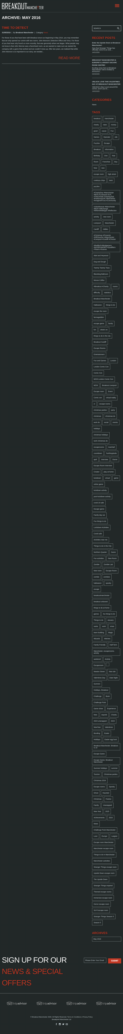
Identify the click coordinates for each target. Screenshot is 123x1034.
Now (95, 168)
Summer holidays (100, 768)
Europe (104, 836)
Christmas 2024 (100, 780)
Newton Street (99, 672)
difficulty (97, 293)
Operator (107, 137)
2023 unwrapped (100, 721)
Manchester (109, 223)
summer (114, 768)
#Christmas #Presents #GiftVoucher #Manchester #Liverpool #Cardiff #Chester (105, 237)
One (105, 156)
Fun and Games (100, 361)
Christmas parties (111, 774)
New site (112, 672)
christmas (97, 416)
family (110, 323)
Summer (97, 684)
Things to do (98, 620)
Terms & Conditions (74, 1017)
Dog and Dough (100, 262)
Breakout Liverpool (109, 385)
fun (95, 330)
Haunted (106, 793)
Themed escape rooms (102, 892)
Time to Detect (15, 27)
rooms (115, 286)
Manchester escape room (103, 848)
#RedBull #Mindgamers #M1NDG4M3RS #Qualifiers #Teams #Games (105, 247)
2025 (107, 811)
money (113, 125)
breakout (97, 118)
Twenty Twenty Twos (102, 268)
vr (94, 404)
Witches (107, 639)
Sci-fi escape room (101, 910)
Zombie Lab (108, 564)
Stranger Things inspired (103, 886)
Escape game (99, 509)
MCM (96, 385)
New (95, 715)
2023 (113, 721)
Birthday (97, 156)
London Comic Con (101, 367)
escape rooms (104, 404)
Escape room (99, 391)
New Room (112, 558)
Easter (106, 733)
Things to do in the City (102, 546)
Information (109, 149)
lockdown (97, 478)
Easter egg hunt (111, 739)
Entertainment (99, 354)
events (115, 422)
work (104, 626)
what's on (104, 330)
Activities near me (100, 540)
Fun (112, 131)
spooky (108, 583)
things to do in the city (102, 336)
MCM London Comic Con (103, 379)
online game (98, 484)
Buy (115, 162)
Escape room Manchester (104, 842)
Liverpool (97, 223)
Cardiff (96, 229)
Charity (114, 715)
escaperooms (99, 447)
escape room (99, 174)
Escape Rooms (99, 348)
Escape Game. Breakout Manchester (103, 761)
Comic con (98, 398)
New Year (97, 811)
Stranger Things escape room (105, 867)
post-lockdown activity (102, 496)
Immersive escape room (103, 898)
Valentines (109, 727)
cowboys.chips (99, 180)
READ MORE (69, 58)
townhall (111, 447)
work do (97, 422)
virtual (107, 478)
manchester (109, 118)
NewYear (97, 727)
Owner (114, 459)
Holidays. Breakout (101, 690)
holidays (97, 429)
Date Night (113, 678)
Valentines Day (99, 678)
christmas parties (100, 410)
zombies (107, 577)
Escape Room (111, 571)
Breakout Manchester (102, 299)
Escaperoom (99, 665)
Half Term (113, 645)
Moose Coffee (99, 280)
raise (105, 125)
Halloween (98, 305)
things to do (110, 305)
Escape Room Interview (103, 466)
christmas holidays (101, 435)
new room (107, 217)
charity (96, 125)
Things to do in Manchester (104, 855)
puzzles (97, 186)
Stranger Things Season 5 (104, 916)
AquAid (104, 715)
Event (110, 391)
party (113, 410)
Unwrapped (107, 805)
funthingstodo (111, 453)
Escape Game (99, 754)
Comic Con (98, 373)
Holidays (97, 739)
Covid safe (98, 534)
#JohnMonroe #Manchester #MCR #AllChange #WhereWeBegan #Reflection (105, 209)
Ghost (96, 793)
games (96, 614)
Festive (108, 799)
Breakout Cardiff (100, 342)
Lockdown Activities (101, 527)
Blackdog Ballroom (101, 274)
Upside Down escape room (104, 873)
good (96, 131)
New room (98, 571)
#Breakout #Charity (101, 286)
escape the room (100, 311)
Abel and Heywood (101, 256)
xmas (112, 626)
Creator (97, 472)
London (113, 361)
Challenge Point (100, 702)
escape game (99, 323)
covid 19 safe (99, 503)
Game (113, 552)
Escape (107, 143)
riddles (105, 229)
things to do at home (101, 608)
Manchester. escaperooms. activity (104, 652)
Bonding (97, 733)
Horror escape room (101, 904)
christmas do (110, 416)
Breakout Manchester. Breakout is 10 (106, 747)
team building (99, 633)
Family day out (99, 515)
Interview (104, 459)
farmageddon (99, 317)
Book (108, 696)
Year (113, 156)
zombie (96, 577)
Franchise (106, 162)
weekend (97, 659)
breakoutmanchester (102, 595)
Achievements (99, 818)
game (116, 478)
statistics (107, 293)
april (95, 459)
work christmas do (101, 441)
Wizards (97, 639)
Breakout (97, 149)
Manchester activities (102, 861)
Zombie (97, 564)
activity (96, 217)
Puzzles (97, 143)
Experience (111, 709)
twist (111, 180)
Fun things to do (100, 521)
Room (96, 162)
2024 (111, 818)
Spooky (112, 787)
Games (96, 137)
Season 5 (97, 923)
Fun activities (99, 558)
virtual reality (111, 398)
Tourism (97, 774)
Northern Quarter (100, 552)
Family (96, 805)
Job (116, 137)
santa (96, 626)
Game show (98, 709)
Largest (114, 836)
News (46, 33)
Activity (107, 659)
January (110, 620)
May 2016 (97, 939)
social (106, 422)
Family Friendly (99, 645)
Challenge (98, 696)
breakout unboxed (101, 602)
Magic (110, 633)
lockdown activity (100, 490)
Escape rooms (99, 787)
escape (96, 589)
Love (95, 836)
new (103, 168)
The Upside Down (100, 879)
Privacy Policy (88, 1017)
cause (104, 131)
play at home (109, 472)
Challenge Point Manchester (105, 830)
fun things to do (109, 614)
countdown (98, 453)
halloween (98, 583)
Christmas (98, 799)
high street (112, 174)
